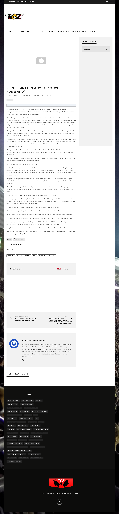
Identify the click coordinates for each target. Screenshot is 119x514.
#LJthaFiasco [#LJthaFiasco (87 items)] (24, 412)
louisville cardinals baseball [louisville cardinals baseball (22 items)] (17, 448)
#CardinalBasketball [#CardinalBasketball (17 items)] (14, 408)
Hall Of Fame (22, 2)
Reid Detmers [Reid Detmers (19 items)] (23, 459)
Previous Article (21, 316)
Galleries (11, 2)
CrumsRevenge (79, 32)
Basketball (27, 32)
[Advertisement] (81, 17)
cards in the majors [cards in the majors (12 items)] (24, 430)
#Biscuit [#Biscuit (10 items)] (39, 401)
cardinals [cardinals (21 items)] (11, 430)
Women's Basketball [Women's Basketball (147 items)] (14, 463)
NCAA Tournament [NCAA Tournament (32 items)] (34, 455)
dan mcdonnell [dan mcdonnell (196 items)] (12, 433)
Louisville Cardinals (23, 255)
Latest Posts (19, 239)
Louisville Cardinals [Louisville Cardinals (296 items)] (32, 444)
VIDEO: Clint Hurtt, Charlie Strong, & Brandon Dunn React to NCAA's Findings (61, 321)
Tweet (66, 269)
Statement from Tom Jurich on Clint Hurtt (26, 319)
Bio (10, 239)
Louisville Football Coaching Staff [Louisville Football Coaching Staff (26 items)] (19, 452)
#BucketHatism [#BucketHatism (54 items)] (12, 404)
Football (13, 32)
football (11, 255)
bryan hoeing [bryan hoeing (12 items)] (35, 426)
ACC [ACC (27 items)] (37, 419)
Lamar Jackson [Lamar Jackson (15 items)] (36, 437)
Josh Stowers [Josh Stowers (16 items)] (12, 437)
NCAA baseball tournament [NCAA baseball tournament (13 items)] (16, 455)
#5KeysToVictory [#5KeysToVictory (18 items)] (13, 401)
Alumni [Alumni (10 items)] (41, 423)
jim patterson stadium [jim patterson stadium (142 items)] (39, 433)
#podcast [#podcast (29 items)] (28, 415)
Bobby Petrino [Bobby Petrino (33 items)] (23, 426)
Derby (52, 32)
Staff (32, 2)
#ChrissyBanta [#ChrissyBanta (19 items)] (12, 412)
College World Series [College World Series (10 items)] (41, 430)
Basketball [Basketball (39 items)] (11, 426)
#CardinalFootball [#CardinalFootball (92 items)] (31, 408)
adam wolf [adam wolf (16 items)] (32, 423)
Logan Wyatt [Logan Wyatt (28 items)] (12, 441)
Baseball (41, 32)
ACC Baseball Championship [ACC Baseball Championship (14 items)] (16, 423)
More (92, 32)
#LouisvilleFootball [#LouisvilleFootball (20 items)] (14, 415)
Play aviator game (17, 95)
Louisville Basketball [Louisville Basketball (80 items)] (15, 444)
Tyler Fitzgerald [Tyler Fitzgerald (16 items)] (36, 459)
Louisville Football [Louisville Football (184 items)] (37, 448)
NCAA (34, 255)
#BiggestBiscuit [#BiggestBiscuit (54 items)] (27, 401)
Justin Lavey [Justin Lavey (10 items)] (24, 437)
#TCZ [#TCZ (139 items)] (35, 415)
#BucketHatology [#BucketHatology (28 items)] (27, 404)
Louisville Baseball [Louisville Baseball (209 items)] (35, 441)
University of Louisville (47, 255)
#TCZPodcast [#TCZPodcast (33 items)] (12, 419)
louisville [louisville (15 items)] (22, 441)
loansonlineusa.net (36, 349)
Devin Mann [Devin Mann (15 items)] (24, 433)
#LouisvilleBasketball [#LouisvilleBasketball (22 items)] (39, 412)
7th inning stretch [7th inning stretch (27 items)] (26, 419)
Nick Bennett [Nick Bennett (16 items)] (12, 459)
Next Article (62, 316)
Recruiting (63, 32)
